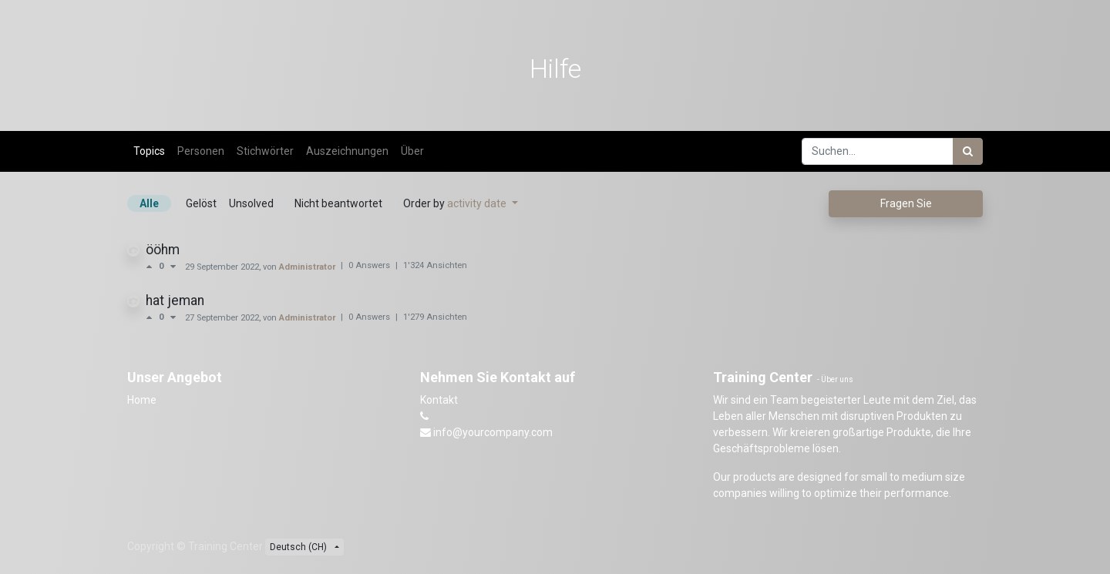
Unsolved (251, 203)
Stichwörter (265, 151)
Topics (149, 151)
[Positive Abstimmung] (152, 266)
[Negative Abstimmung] (173, 266)
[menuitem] (856, 20)
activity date (478, 203)
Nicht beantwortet (338, 203)
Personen (200, 151)
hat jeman (175, 300)
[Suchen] (968, 151)
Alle (149, 203)
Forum (221, 117)
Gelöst (201, 203)
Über (412, 151)
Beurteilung (290, 117)
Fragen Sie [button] (906, 203)
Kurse (160, 117)
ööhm (163, 249)
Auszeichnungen (347, 151)
